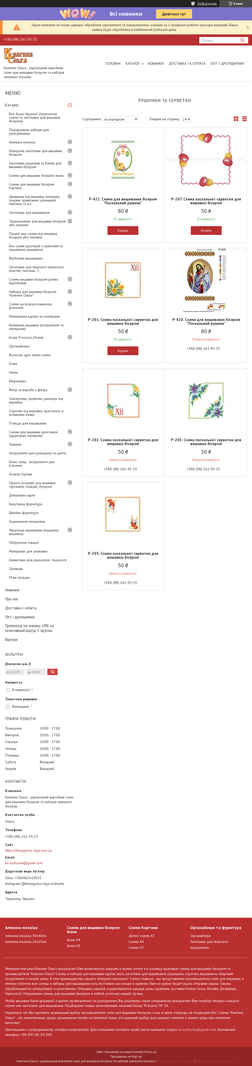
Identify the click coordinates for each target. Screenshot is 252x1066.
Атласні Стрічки (20, 474)
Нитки (13, 372)
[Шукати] (242, 40)
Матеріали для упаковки (28, 551)
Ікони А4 (73, 940)
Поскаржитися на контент (175, 1061)
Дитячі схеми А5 (142, 935)
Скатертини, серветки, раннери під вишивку (36, 400)
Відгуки (11, 639)
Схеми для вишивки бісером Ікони (36, 175)
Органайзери (19, 346)
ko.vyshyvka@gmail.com (24, 863)
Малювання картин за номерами (34, 316)
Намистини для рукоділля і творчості (38, 560)
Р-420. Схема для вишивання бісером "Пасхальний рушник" (206, 321)
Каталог (133, 63)
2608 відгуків (207, 3)
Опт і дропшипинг (227, 63)
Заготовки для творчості (209, 941)
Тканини (15, 444)
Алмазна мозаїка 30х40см (25, 935)
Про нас (12, 598)
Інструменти (199, 947)
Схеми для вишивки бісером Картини (31, 186)
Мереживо (17, 381)
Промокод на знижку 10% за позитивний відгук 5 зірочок (29, 628)
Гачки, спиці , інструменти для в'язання (32, 464)
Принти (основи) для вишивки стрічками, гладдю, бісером (32, 485)
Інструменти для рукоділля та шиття (37, 453)
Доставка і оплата (21, 607)
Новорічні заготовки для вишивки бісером (35, 153)
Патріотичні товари (24, 542)
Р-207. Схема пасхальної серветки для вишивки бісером (206, 201)
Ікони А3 (73, 945)
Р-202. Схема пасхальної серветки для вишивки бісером (123, 442)
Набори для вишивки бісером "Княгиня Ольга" (32, 293)
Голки (13, 363)
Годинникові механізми (27, 521)
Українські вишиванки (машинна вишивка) (34, 532)
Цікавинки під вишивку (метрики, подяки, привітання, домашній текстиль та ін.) (34, 200)
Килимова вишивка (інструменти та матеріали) (36, 327)
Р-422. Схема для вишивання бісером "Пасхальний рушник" (123, 201)
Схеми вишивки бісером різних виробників (33, 281)
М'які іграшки (19, 577)
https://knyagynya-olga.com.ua (28, 850)
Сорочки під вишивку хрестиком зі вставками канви (36, 413)
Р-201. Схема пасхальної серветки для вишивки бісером (123, 321)
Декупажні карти (22, 495)
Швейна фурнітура (23, 512)
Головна (113, 63)
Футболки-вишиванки (25, 258)
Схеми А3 (136, 947)
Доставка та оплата (187, 63)
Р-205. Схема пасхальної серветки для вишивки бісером (123, 555)
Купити (123, 230)
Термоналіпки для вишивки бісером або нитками (37, 223)
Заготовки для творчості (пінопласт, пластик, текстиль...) (36, 269)
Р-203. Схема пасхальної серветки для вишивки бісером (206, 442)
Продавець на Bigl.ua (126, 1056)
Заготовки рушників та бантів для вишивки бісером (35, 165)
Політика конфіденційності (215, 1061)
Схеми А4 (136, 941)
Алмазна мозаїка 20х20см (25, 941)
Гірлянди (16, 568)
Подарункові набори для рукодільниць (29, 131)
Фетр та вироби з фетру (28, 390)
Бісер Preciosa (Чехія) (26, 337)
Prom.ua (150, 1052)
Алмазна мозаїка (22, 142)
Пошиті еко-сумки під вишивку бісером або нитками (33, 235)
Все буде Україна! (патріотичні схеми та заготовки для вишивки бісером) (34, 117)
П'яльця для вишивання (27, 423)
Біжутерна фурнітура (25, 504)
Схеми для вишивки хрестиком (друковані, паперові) (33, 434)
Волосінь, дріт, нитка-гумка (29, 355)
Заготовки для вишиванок (29, 212)
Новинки (156, 63)
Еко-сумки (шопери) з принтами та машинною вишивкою (36, 248)
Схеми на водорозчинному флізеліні (30, 306)
